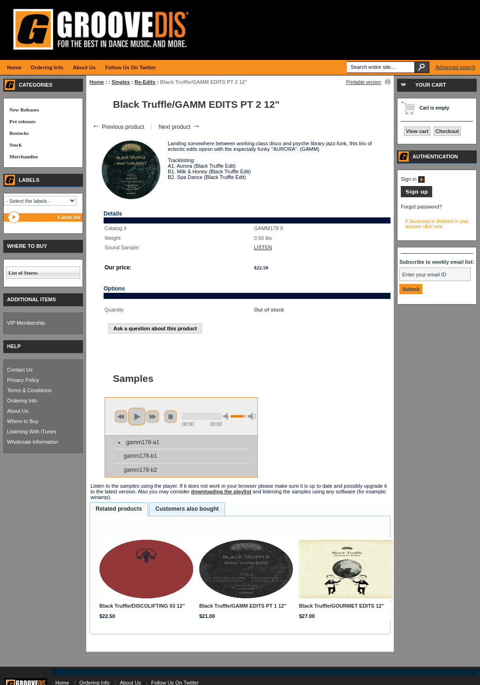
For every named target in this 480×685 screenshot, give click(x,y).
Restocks (19, 133)
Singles (121, 82)
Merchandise (23, 156)
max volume (252, 416)
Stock (15, 145)
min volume (227, 416)
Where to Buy (22, 421)
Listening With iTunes (31, 431)
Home (97, 82)
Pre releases (22, 121)
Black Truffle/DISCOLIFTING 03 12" (142, 606)
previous (121, 416)
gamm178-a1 (142, 442)
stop (170, 416)
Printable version (363, 82)
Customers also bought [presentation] (186, 509)
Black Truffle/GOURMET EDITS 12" (341, 606)
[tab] (119, 509)
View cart (417, 131)
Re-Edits (145, 82)
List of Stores (23, 272)
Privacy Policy (23, 380)
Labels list (69, 217)
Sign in (413, 179)
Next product (179, 127)
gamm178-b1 (140, 456)
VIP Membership (26, 323)
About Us (17, 411)
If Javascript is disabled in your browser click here (437, 224)
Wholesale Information (32, 442)
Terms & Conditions (29, 390)
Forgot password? (421, 206)
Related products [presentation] (119, 509)
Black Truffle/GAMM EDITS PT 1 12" (242, 606)
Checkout (447, 131)
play (137, 416)
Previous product (118, 127)
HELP (14, 346)
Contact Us (19, 369)
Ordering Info (22, 400)
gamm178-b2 (140, 470)
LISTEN (263, 247)
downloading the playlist (221, 491)
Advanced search (455, 67)
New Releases (24, 109)
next (152, 416)
